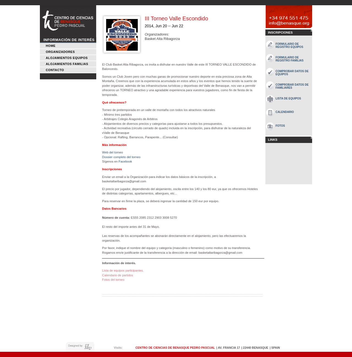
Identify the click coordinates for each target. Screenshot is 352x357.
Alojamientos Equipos (67, 58)
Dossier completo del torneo (121, 157)
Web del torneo (112, 152)
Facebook (125, 161)
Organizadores (60, 51)
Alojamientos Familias (67, 64)
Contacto (55, 70)
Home (51, 45)
